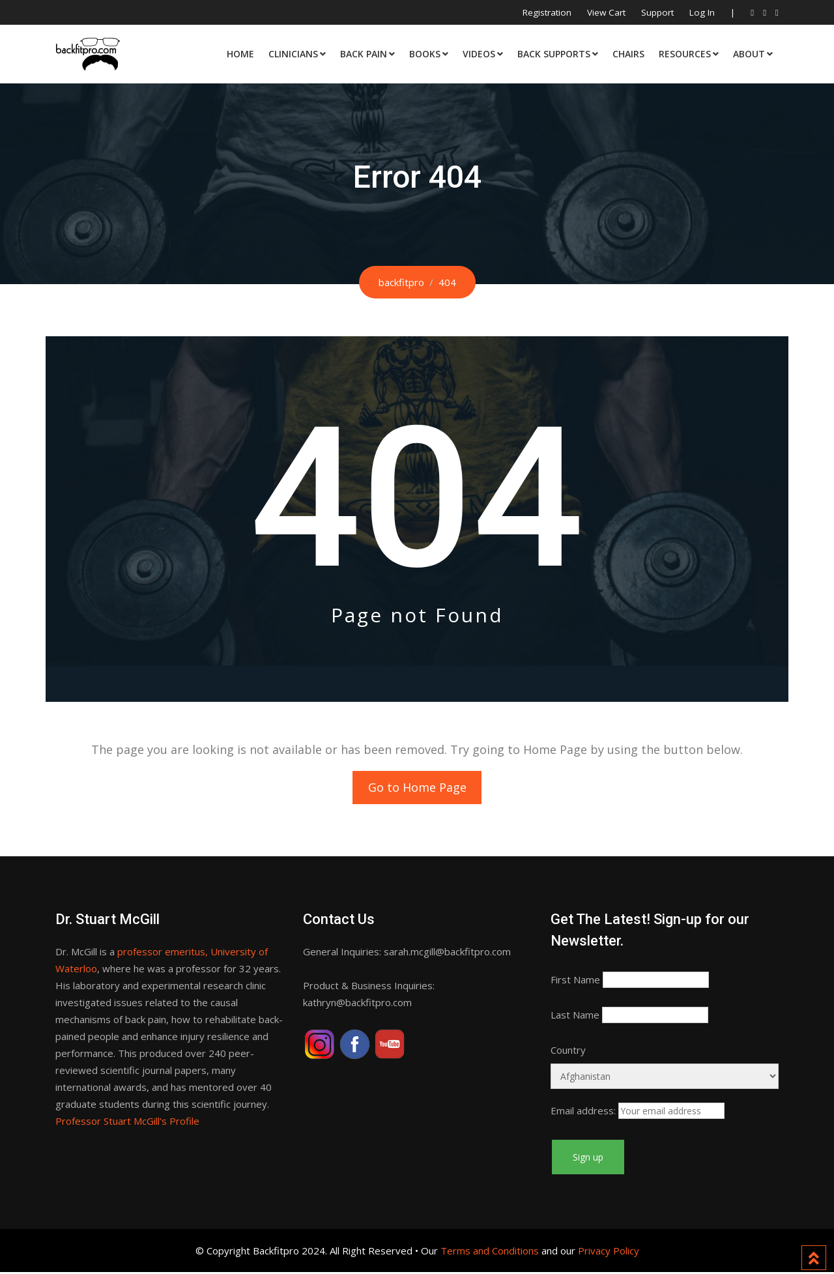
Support (657, 12)
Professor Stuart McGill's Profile (127, 1122)
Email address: (583, 1112)
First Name (575, 981)
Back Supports (553, 54)
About (749, 54)
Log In (702, 12)
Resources (685, 54)
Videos (479, 54)
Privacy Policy (608, 1252)
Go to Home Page (417, 788)
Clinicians (293, 54)
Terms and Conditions (489, 1252)
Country (568, 1051)
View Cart (606, 12)
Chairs (628, 54)
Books (424, 54)
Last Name (575, 1016)
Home (240, 54)
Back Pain (363, 54)
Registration (547, 12)
